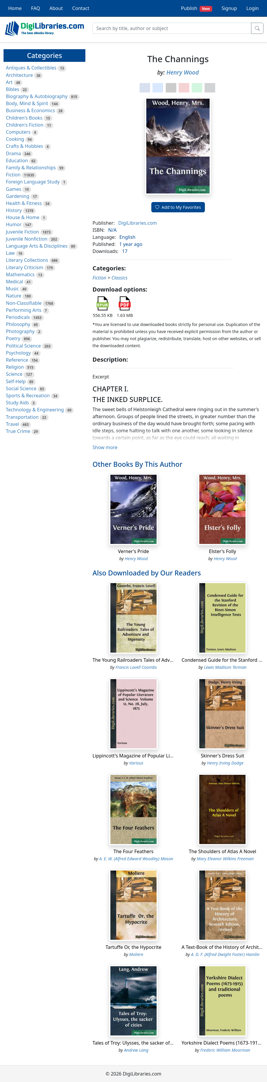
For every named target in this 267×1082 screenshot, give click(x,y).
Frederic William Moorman (225, 1050)
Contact (80, 8)
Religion (15, 367)
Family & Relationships (31, 167)
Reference (17, 360)
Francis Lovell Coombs (136, 667)
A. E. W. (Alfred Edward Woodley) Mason (136, 858)
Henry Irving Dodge (225, 763)
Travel (12, 424)
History (14, 210)
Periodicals (18, 317)
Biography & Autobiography (36, 96)
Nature (13, 295)
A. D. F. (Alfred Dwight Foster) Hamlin (225, 954)
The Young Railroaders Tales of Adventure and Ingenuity (154, 660)
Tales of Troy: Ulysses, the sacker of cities (137, 1043)
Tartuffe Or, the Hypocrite (134, 947)
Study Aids (17, 402)
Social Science (21, 388)
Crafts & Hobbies (24, 146)
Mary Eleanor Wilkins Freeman (225, 858)
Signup (229, 8)
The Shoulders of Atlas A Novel (222, 851)
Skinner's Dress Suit (222, 755)
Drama (13, 153)
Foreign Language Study (33, 181)
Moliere (136, 954)
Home (15, 8)
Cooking (15, 139)
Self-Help (16, 381)
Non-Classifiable (24, 303)
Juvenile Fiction (22, 232)
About (56, 8)
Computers (18, 132)
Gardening (17, 196)
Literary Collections (27, 260)
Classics (120, 277)
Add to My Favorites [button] (178, 207)
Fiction (13, 174)
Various (136, 763)
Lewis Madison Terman (225, 667)
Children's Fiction (25, 125)
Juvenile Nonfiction (26, 239)
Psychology (18, 353)
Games (13, 189)
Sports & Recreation (28, 395)
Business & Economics (30, 110)
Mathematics (20, 274)
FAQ (35, 8)
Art (9, 82)
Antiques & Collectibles (31, 67)
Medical (14, 281)
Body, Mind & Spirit (27, 103)
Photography (20, 331)
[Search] (171, 28)
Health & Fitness (24, 203)
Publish (196, 8)
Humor (13, 224)
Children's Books (24, 118)
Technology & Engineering (35, 409)
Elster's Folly (222, 551)
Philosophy (18, 324)
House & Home (22, 217)
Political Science (23, 346)
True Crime (18, 431)
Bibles (12, 89)
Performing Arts (23, 310)
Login (252, 8)
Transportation (22, 417)
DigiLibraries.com (137, 223)
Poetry (13, 338)
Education (17, 160)
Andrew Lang (136, 1050)
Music (12, 288)
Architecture (19, 75)
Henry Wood (182, 72)
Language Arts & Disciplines (36, 246)
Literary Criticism (24, 267)
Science (14, 374)
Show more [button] (104, 447)
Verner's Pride (133, 551)
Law (10, 253)
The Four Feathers (134, 851)
